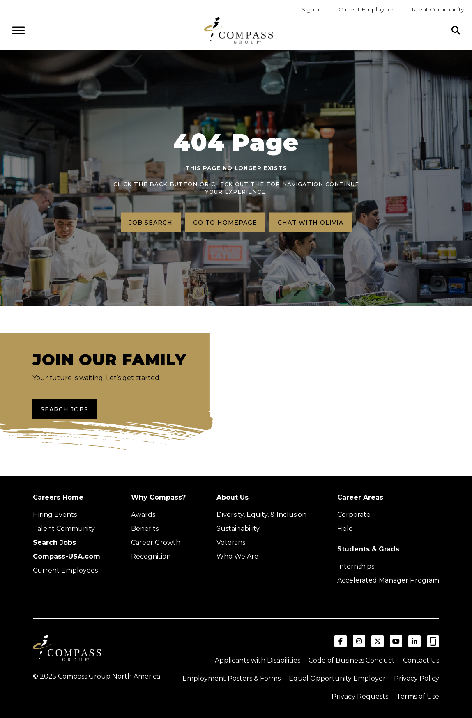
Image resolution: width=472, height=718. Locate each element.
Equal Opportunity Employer (337, 678)
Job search (151, 222)
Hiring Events (55, 514)
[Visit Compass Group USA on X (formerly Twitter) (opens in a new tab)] (377, 641)
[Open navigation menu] (18, 30)
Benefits (145, 528)
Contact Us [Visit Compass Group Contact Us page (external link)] (421, 660)
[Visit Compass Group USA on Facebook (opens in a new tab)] (340, 641)
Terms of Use (417, 696)
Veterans (230, 542)
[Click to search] (456, 30)
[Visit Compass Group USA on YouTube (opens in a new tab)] (396, 641)
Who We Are (237, 556)
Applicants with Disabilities (257, 660)
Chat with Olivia (310, 222)
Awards (143, 514)
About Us (232, 497)
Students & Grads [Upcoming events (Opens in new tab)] (368, 549)
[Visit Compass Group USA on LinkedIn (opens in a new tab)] (414, 641)
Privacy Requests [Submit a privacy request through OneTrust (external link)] (360, 696)
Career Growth (155, 542)
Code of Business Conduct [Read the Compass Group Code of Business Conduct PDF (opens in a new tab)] (352, 660)
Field (345, 528)
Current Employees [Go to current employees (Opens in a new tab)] (366, 9)
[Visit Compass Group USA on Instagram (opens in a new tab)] (359, 641)
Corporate (354, 514)
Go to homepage (225, 222)
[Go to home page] (239, 30)
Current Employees (65, 570)
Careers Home (58, 497)
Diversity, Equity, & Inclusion (261, 514)
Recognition (151, 556)
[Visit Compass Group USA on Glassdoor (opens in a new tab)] (433, 641)
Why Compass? (158, 497)
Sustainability (238, 528)
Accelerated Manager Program (388, 580)
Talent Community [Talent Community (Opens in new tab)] (64, 528)
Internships (355, 566)
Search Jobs (64, 409)
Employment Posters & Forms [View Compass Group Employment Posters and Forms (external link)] (231, 678)
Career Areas (360, 497)
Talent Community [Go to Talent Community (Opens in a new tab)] (437, 9)
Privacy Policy (416, 678)
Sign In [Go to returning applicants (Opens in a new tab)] (312, 9)
